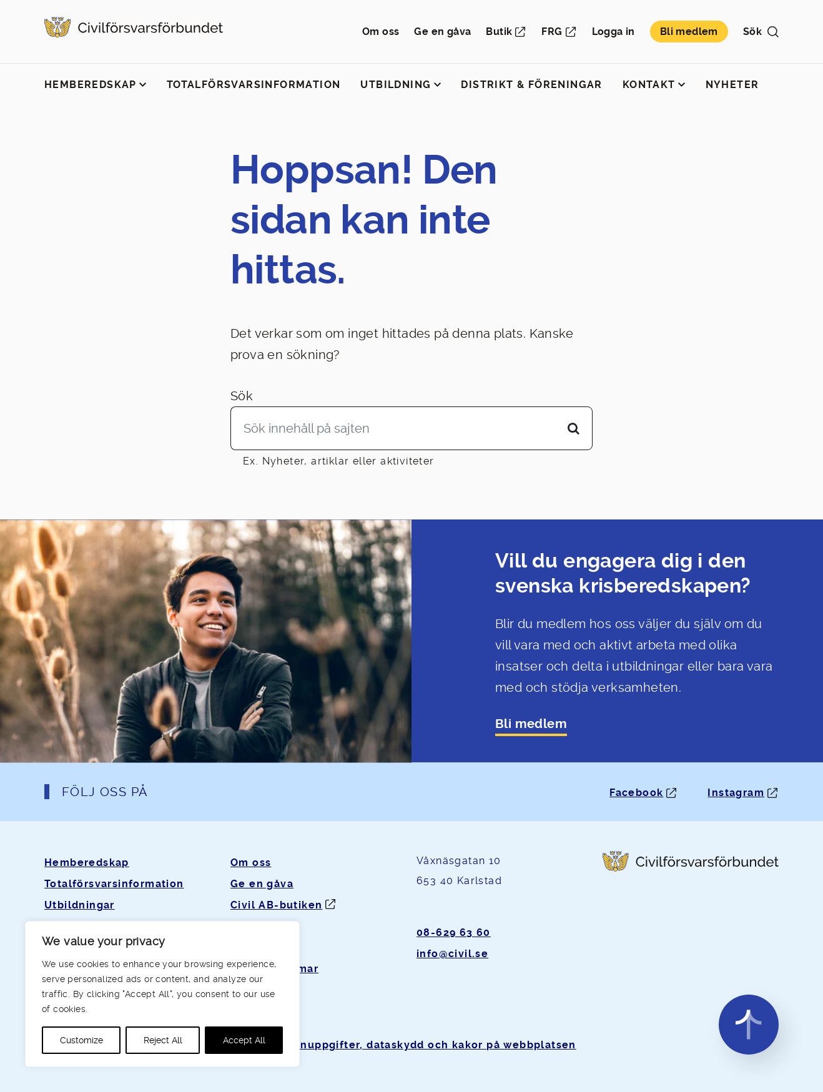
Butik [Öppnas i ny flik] (499, 31)
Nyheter (732, 85)
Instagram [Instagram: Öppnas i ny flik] (735, 793)
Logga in (613, 31)
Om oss (380, 31)
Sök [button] (761, 31)
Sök (241, 395)
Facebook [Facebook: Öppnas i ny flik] (636, 793)
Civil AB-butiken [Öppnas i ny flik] (276, 905)
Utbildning (395, 85)
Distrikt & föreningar (531, 85)
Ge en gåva (442, 31)
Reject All (163, 1040)
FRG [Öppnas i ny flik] (551, 31)
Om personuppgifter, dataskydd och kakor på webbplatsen (411, 1045)
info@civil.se (452, 954)
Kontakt (649, 85)
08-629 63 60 (453, 932)
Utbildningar (79, 905)
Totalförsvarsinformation (254, 85)
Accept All (244, 1040)
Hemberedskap (90, 85)
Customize (81, 1040)
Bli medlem (689, 31)
